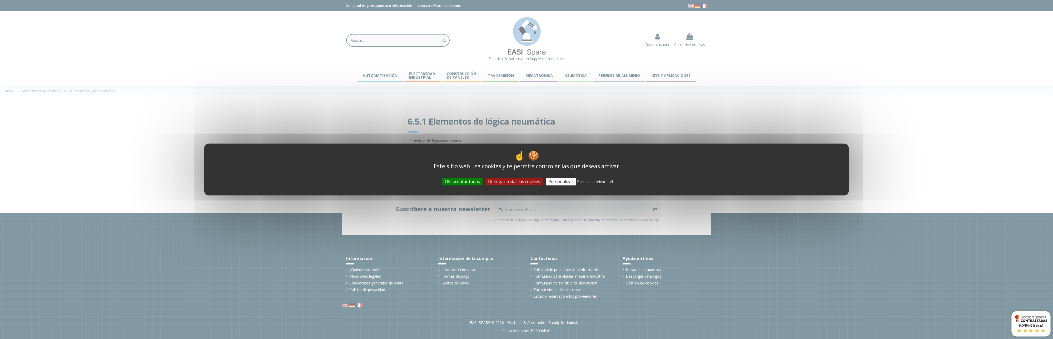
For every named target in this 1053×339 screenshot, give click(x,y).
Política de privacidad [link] (595, 181)
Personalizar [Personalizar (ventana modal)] (560, 181)
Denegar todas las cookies (514, 181)
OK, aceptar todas (462, 181)
